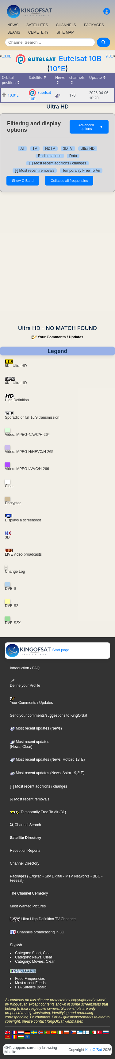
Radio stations (49, 156)
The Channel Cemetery (29, 893)
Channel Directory (24, 863)
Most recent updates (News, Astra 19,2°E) (47, 773)
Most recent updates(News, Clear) (29, 744)
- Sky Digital (51, 876)
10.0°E (13, 95)
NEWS (12, 25)
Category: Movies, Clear (35, 961)
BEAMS (13, 32)
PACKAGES (94, 25)
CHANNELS (66, 25)
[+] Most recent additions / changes (57, 163)
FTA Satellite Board (31, 987)
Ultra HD (88, 148)
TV (35, 148)
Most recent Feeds (30, 983)
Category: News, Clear (33, 957)
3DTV (68, 148)
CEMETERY (38, 32)
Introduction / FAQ (25, 668)
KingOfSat (93, 1050)
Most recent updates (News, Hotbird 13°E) (47, 759)
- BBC (95, 876)
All (22, 148)
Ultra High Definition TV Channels (43, 919)
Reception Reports (25, 850)
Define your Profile (25, 683)
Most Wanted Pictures (28, 906)
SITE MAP (65, 32)
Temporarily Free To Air (81, 170)
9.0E (109, 56)
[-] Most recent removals (35, 170)
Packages (18, 876)
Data (73, 156)
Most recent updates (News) (36, 728)
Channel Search (25, 825)
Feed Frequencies (30, 978)
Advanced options (91, 127)
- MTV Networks (75, 876)
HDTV (50, 148)
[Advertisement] (57, 258)
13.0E (6, 56)
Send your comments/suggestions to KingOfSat (48, 715)
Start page (37, 650)
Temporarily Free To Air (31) (38, 812)
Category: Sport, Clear (33, 953)
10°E (57, 68)
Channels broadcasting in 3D (37, 932)
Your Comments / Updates (60, 337)
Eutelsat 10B (80, 58)
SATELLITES (37, 25)
